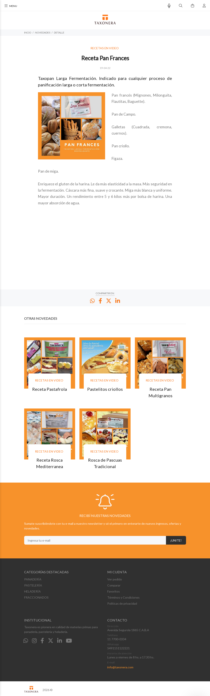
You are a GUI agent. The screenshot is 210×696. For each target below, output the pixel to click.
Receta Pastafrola (49, 389)
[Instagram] (34, 640)
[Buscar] (181, 5)
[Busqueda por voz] (169, 5)
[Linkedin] (59, 640)
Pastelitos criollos (105, 389)
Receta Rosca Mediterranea (49, 463)
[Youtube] (69, 640)
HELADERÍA (32, 591)
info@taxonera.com (120, 667)
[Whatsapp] (25, 640)
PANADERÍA (32, 579)
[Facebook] (42, 640)
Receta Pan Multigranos (160, 392)
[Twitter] (50, 640)
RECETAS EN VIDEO (104, 48)
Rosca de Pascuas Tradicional (105, 463)
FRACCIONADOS (36, 597)
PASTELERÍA (33, 585)
